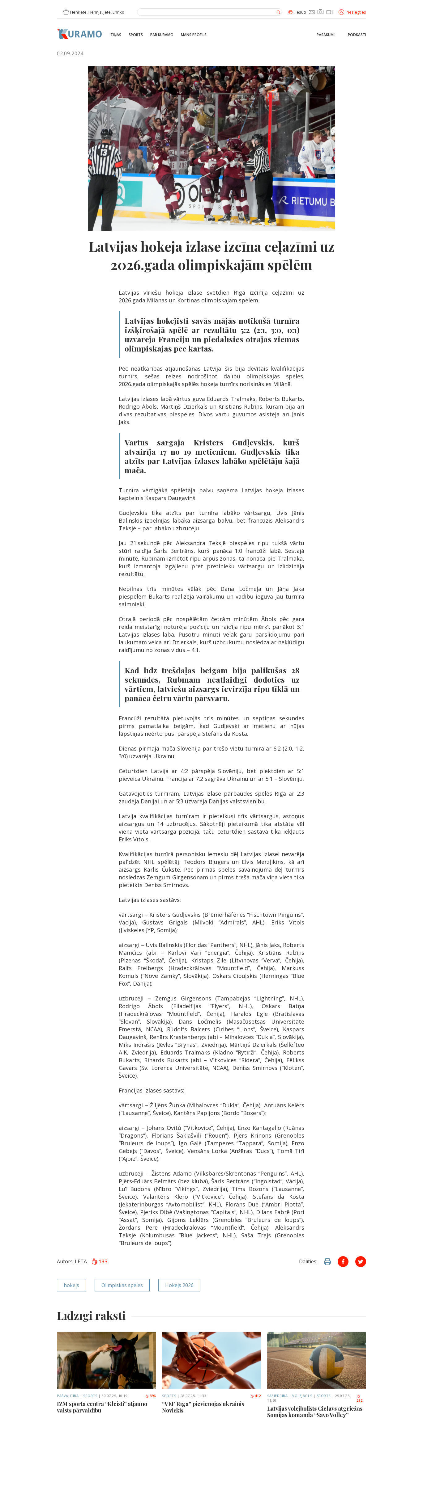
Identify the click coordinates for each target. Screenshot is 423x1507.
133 (100, 1261)
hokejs (71, 1285)
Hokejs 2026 (179, 1285)
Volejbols (302, 1395)
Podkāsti (357, 34)
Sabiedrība (277, 1395)
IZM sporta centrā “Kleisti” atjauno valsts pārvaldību (102, 1407)
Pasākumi (326, 34)
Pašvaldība (68, 1395)
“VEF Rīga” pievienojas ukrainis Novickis (203, 1407)
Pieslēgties (352, 12)
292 (360, 1399)
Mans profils (194, 34)
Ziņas (115, 34)
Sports (136, 34)
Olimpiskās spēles (122, 1285)
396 (150, 1395)
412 (255, 1395)
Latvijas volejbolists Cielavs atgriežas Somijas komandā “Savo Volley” (314, 1412)
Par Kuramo (161, 34)
